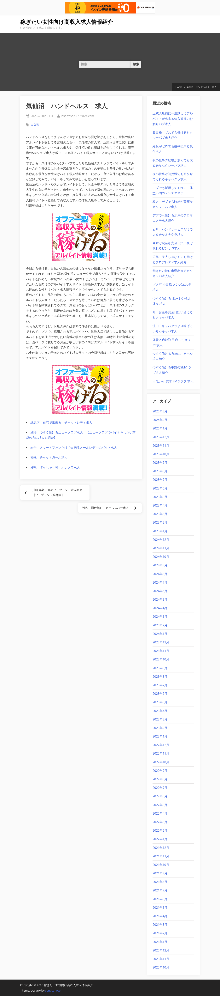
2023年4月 (160, 711)
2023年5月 (160, 702)
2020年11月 (161, 959)
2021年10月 (161, 865)
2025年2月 (160, 522)
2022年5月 (160, 805)
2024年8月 (160, 574)
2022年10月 (161, 762)
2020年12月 (161, 950)
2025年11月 (161, 445)
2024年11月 (161, 548)
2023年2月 (160, 728)
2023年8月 (160, 676)
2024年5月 (160, 599)
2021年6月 (160, 899)
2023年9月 (160, 668)
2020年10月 (161, 967)
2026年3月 (160, 411)
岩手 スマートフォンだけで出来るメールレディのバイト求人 (73, 447)
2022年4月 (160, 813)
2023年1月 (160, 736)
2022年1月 (160, 839)
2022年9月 (160, 770)
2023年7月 (160, 685)
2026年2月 (160, 420)
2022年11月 (161, 753)
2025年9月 (160, 462)
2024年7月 (160, 582)
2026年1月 (160, 428)
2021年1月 (160, 942)
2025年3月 (160, 514)
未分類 (35, 125)
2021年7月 (160, 890)
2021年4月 (160, 916)
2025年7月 (160, 479)
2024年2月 (160, 625)
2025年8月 (160, 471)
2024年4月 (160, 608)
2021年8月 (160, 882)
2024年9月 (160, 565)
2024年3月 (160, 616)
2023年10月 (161, 659)
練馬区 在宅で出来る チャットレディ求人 (61, 422)
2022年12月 (161, 745)
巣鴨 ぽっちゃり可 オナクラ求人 (55, 467)
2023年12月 (161, 642)
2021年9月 (160, 873)
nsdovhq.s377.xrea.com (77, 115)
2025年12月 (161, 437)
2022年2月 (160, 830)
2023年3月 (160, 719)
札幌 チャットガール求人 (48, 457)
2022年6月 (160, 796)
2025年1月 (160, 531)
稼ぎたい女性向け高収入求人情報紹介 (66, 21)
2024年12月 (161, 539)
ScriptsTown (53, 990)
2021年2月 (160, 933)
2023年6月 (160, 693)
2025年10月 (161, 454)
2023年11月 (161, 651)
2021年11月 (161, 856)
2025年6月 (160, 488)
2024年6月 (160, 591)
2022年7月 (160, 788)
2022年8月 (160, 779)
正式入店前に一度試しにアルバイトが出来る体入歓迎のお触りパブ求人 (173, 118)
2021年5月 (160, 907)
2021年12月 (161, 848)
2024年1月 (160, 634)
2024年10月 (161, 557)
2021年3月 (160, 924)
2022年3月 (160, 822)
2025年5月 (160, 497)
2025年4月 (160, 505)
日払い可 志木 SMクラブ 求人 (173, 381)
